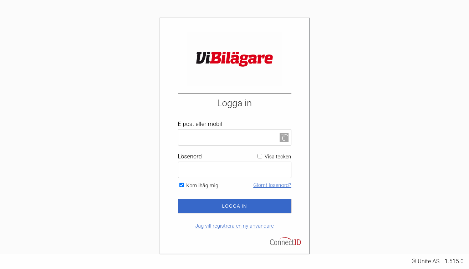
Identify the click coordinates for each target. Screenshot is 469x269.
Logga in (234, 206)
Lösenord (190, 156)
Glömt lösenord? (272, 185)
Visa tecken (274, 157)
